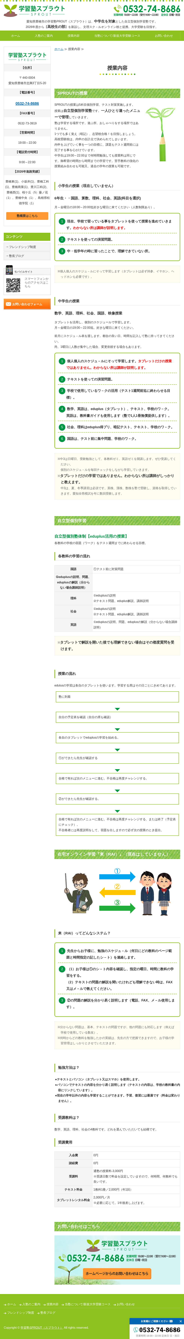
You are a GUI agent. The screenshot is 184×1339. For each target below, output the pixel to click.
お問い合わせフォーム (27, 304)
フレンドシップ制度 (22, 246)
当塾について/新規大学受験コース (117, 35)
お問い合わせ (164, 35)
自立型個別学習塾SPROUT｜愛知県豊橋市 (34, 11)
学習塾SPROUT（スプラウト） (41, 1327)
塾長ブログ (16, 255)
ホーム (15, 35)
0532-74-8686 (27, 103)
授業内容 (74, 35)
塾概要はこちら (27, 215)
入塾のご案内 (44, 35)
